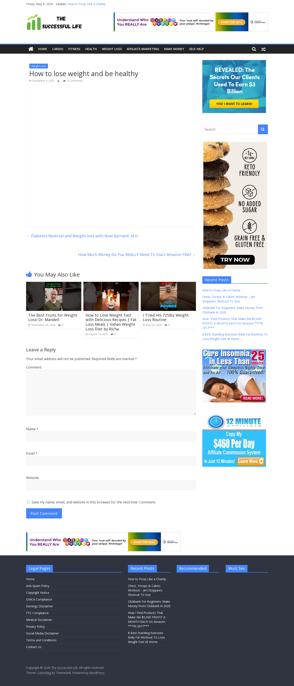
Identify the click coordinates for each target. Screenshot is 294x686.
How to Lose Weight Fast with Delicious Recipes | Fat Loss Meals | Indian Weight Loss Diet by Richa (111, 322)
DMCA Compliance (39, 599)
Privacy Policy (35, 627)
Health (91, 49)
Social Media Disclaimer (42, 633)
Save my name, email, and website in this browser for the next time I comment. (94, 502)
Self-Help (196, 49)
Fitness (74, 49)
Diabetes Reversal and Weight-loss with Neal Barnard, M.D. (82, 235)
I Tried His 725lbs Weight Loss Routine (166, 317)
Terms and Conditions (41, 640)
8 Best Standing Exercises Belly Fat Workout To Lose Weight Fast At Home (146, 637)
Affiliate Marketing (143, 49)
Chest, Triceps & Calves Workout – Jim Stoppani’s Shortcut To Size (145, 590)
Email (31, 453)
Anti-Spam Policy (37, 586)
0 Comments (73, 80)
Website (32, 477)
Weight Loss (112, 49)
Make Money (174, 49)
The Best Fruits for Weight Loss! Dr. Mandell (52, 317)
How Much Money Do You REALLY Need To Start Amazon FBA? (137, 254)
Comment (34, 367)
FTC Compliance (37, 613)
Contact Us (33, 647)
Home (42, 49)
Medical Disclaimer (39, 620)
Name (32, 429)
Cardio (57, 49)
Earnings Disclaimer (39, 606)
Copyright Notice (37, 593)
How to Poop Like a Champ (87, 4)
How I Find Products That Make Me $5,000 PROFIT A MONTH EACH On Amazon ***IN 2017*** (232, 323)
